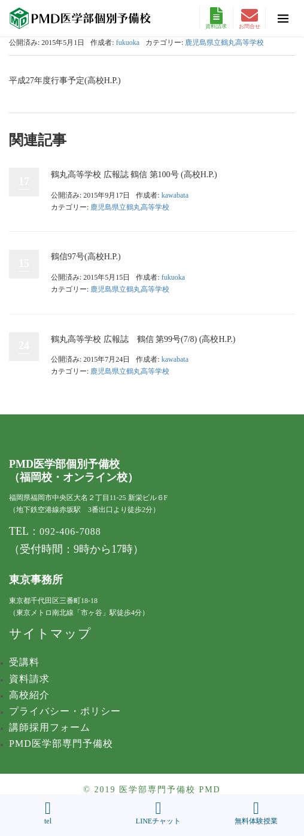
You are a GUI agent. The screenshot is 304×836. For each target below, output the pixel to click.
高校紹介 (29, 695)
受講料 (24, 662)
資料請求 (216, 18)
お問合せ (249, 18)
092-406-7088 (70, 531)
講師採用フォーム (49, 727)
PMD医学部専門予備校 (61, 743)
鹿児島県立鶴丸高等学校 (224, 42)
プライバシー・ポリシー (65, 711)
